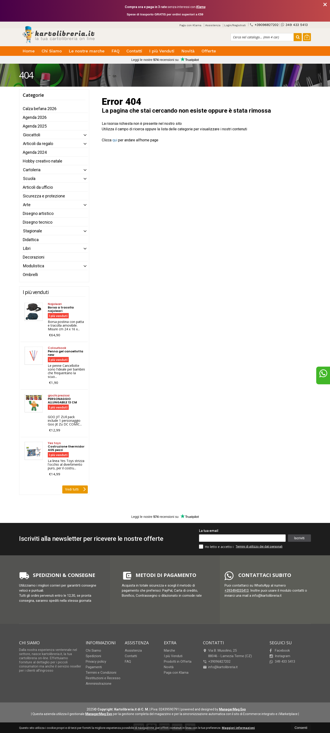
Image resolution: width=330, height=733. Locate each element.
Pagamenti (94, 667)
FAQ (115, 50)
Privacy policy (96, 661)
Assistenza (212, 25)
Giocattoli (31, 134)
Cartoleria (31, 169)
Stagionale (32, 230)
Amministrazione (98, 684)
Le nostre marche (87, 50)
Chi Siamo (52, 50)
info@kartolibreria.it (220, 667)
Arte (27, 204)
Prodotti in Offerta (177, 661)
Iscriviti (299, 538)
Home (29, 50)
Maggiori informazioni (238, 728)
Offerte (209, 50)
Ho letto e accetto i (216, 546)
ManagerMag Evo (232, 709)
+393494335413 (237, 590)
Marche (169, 650)
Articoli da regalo (38, 143)
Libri (27, 248)
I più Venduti (161, 50)
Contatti (134, 50)
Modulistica (33, 265)
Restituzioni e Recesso (103, 678)
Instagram (280, 656)
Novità (188, 50)
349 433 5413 (294, 25)
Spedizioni (93, 656)
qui (114, 140)
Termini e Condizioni (101, 672)
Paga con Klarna (190, 25)
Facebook (280, 650)
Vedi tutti (75, 488)
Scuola (29, 178)
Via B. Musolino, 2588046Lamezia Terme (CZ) (227, 653)
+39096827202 (264, 25)
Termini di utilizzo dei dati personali (259, 546)
